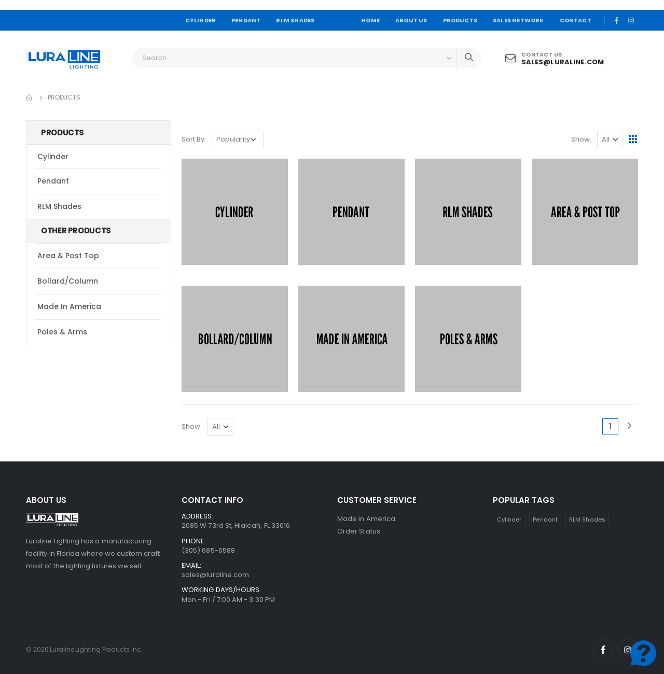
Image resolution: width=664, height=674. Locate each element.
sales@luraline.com (562, 62)
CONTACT (575, 20)
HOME (370, 20)
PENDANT (245, 20)
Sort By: (194, 139)
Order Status (358, 531)
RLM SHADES (295, 20)
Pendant (53, 181)
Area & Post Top (68, 255)
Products (64, 97)
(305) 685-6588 (208, 550)
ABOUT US (411, 20)
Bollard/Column (67, 281)
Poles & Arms (62, 332)
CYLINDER (200, 20)
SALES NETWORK (518, 20)
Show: (581, 139)
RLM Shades (59, 206)
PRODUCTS (460, 20)
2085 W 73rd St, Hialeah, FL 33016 (236, 525)
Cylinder (52, 156)
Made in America (69, 306)
